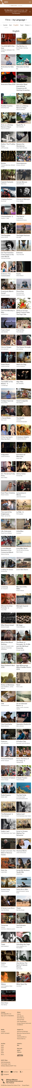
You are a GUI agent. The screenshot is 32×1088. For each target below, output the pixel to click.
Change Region (25, 1085)
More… (3, 1054)
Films (7, 20)
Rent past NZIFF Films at (19, 1050)
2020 (2, 1052)
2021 (2, 1051)
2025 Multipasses (5, 1062)
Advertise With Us (21, 1037)
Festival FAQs (20, 1019)
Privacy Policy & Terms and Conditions (24, 1024)
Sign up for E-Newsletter (7, 1015)
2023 (2, 1047)
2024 (2, 1045)
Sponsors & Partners (22, 1031)
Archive (3, 1043)
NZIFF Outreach (5, 1033)
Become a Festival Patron (23, 1033)
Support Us (20, 1029)
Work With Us (20, 1018)
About (18, 1012)
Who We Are (20, 1016)
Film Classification (21, 1021)
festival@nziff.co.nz (6, 1014)
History (19, 1014)
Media (2, 1029)
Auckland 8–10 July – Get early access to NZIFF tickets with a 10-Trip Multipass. (16, 11)
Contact (3, 1012)
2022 (2, 1049)
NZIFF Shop (4, 1060)
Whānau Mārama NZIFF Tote (8, 1066)
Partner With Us (21, 1038)
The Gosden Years (6, 1064)
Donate (19, 1035)
